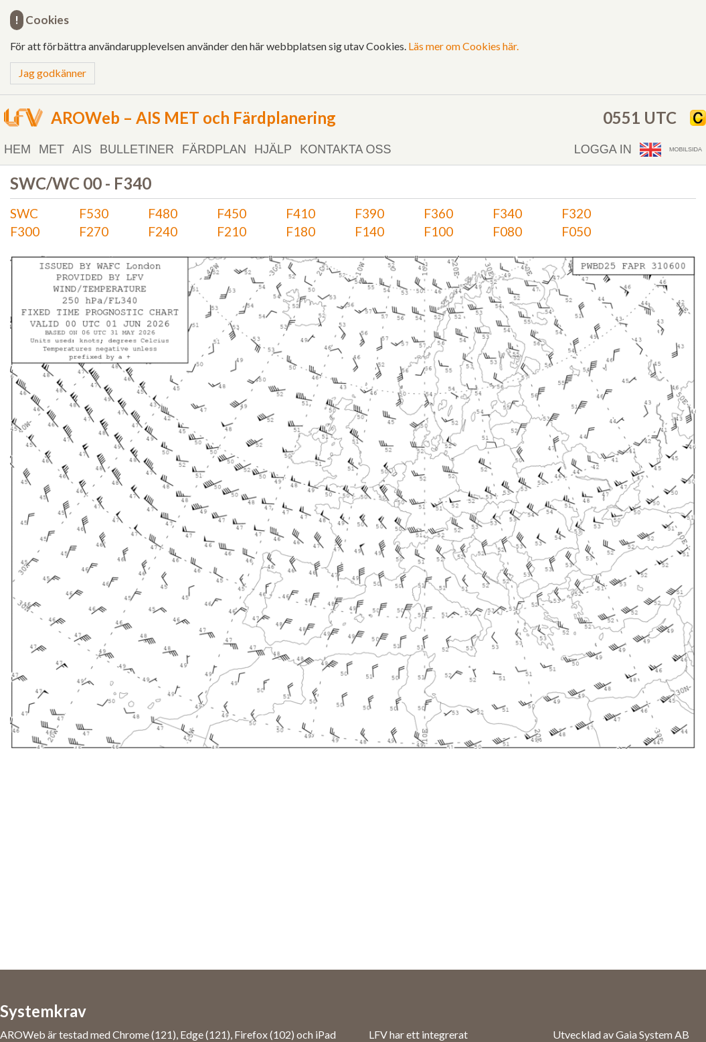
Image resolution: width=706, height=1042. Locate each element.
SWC (24, 213)
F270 (93, 231)
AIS (82, 149)
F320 (576, 213)
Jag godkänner (52, 72)
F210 (231, 231)
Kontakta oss (345, 149)
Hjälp (273, 149)
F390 (369, 213)
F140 (369, 231)
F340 (507, 213)
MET (51, 149)
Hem (17, 149)
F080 (507, 231)
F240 (162, 231)
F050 (576, 231)
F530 (93, 213)
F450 (231, 213)
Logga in (603, 149)
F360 (438, 213)
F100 (438, 231)
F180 (300, 231)
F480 (162, 213)
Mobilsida (685, 149)
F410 (300, 213)
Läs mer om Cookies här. (463, 46)
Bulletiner (137, 149)
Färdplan (214, 149)
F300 (24, 231)
